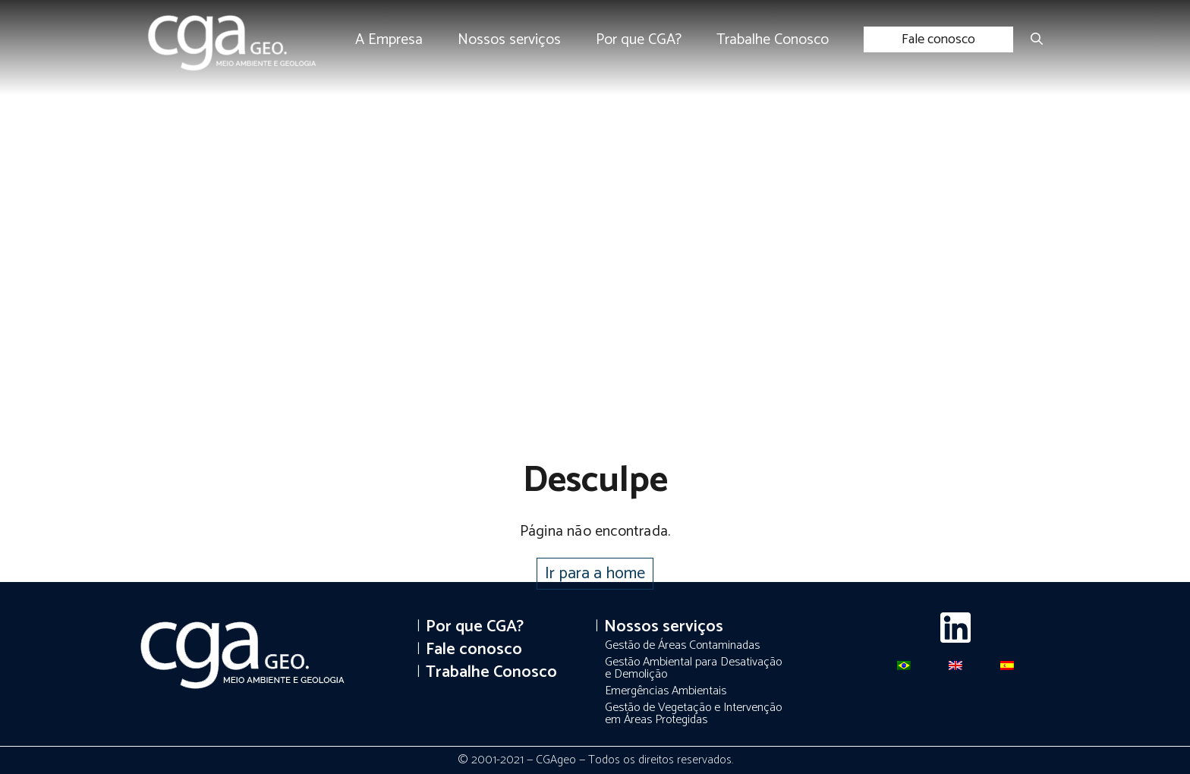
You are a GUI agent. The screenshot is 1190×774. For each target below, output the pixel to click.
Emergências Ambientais (665, 691)
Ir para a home (595, 573)
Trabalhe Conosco (772, 39)
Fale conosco (938, 39)
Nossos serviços (509, 39)
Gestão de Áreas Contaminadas (682, 645)
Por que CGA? (639, 39)
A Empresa (389, 39)
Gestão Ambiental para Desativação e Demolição (693, 668)
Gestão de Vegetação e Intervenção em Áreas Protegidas (693, 713)
